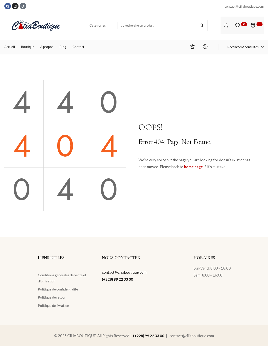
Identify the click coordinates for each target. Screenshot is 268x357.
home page (193, 166)
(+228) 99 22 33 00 (117, 279)
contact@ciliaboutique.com (124, 272)
